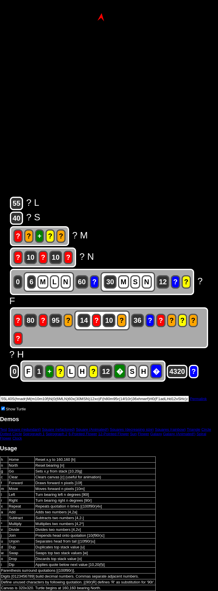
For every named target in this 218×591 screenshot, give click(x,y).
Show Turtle (16, 409)
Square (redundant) (24, 429)
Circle (206, 429)
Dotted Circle (11, 434)
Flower (143, 434)
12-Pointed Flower (113, 434)
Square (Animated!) (92, 429)
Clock (17, 438)
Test (3, 429)
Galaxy (156, 434)
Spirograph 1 (34, 434)
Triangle (193, 429)
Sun (133, 434)
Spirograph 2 (56, 434)
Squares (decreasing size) (132, 429)
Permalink (198, 399)
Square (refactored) (58, 429)
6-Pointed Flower (82, 434)
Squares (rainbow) (170, 429)
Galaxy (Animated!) (179, 434)
